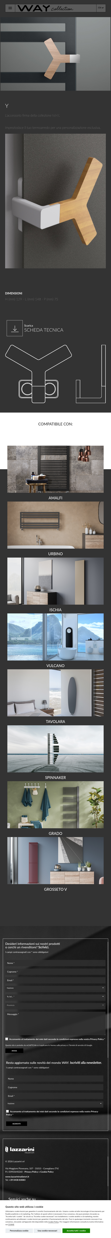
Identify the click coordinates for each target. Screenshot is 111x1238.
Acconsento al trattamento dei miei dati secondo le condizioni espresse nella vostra (55, 1039)
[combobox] (55, 988)
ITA (101, 8)
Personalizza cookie (19, 1231)
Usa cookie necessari (47, 1231)
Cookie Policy (53, 1222)
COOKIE (11, 1225)
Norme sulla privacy (58, 1045)
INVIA (14, 1051)
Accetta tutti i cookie (76, 1231)
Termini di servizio (76, 1045)
